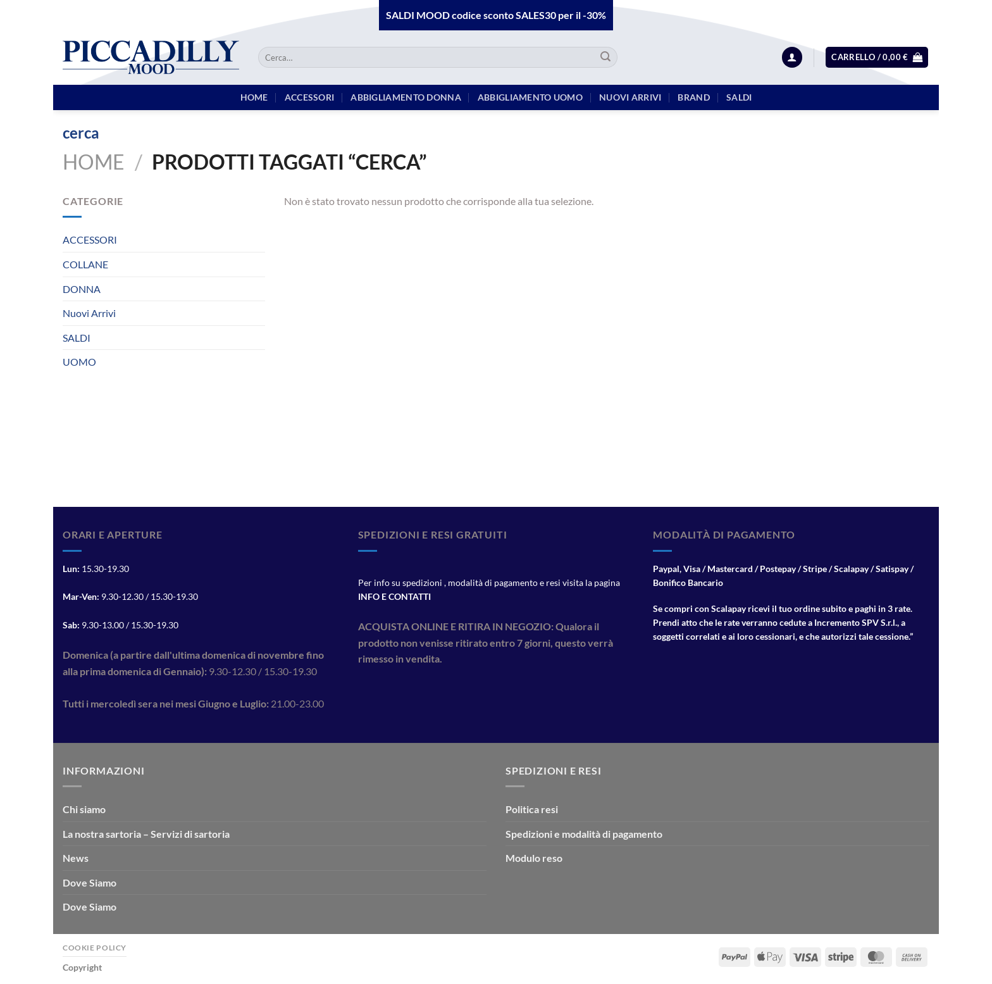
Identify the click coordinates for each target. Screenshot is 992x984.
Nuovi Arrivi (89, 313)
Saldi (739, 97)
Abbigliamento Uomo (530, 97)
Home (94, 161)
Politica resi (531, 809)
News (76, 858)
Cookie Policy (95, 947)
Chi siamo (84, 809)
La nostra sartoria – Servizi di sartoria (146, 834)
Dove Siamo (89, 882)
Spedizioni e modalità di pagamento (583, 834)
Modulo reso (533, 858)
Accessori (310, 97)
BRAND (693, 97)
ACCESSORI (90, 240)
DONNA (82, 289)
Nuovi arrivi (630, 97)
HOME (254, 97)
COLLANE (85, 264)
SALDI (76, 338)
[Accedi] (792, 57)
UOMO (79, 362)
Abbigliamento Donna (405, 97)
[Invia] (605, 57)
